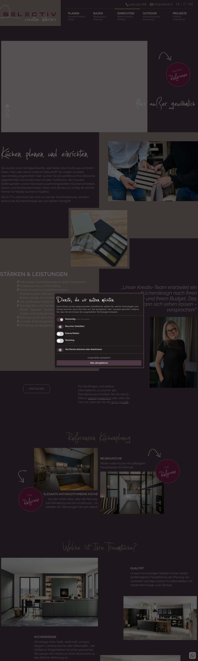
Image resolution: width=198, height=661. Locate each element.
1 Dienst (69, 336)
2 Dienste (70, 322)
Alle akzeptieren (99, 362)
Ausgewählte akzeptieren (99, 358)
